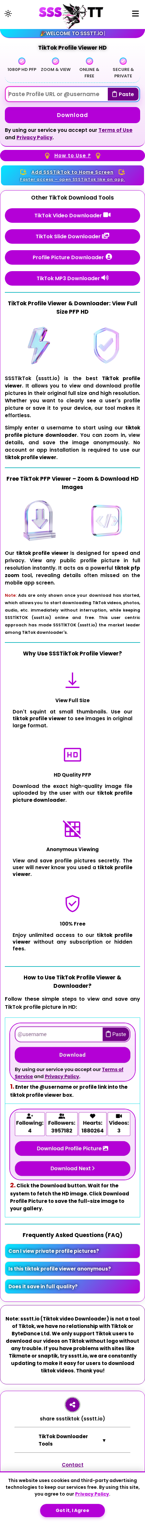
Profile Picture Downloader (73, 257)
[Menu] (135, 14)
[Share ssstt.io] (72, 1405)
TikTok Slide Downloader (72, 236)
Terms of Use (115, 130)
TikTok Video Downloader (72, 215)
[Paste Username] (72, 94)
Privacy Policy (34, 137)
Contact (73, 1464)
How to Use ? (73, 155)
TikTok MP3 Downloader (73, 278)
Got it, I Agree (72, 1510)
